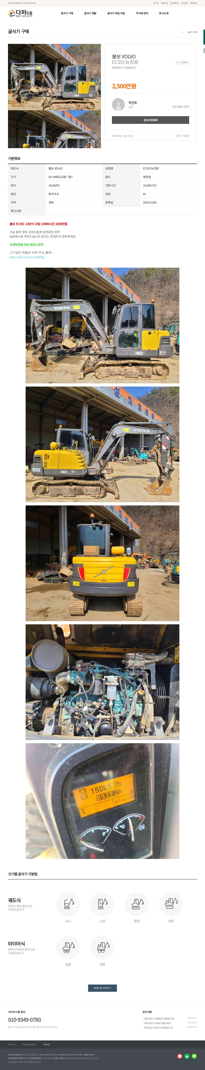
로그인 (156, 3)
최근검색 (184, 3)
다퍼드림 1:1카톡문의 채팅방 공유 (159, 1018)
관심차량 (193, 3)
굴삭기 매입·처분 (116, 13)
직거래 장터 (142, 13)
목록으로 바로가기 (102, 988)
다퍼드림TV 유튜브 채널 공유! (157, 1023)
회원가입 (164, 3)
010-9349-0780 (24, 1019)
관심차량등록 (151, 120)
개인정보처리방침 (29, 1044)
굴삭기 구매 (67, 13)
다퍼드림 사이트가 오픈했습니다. (158, 1027)
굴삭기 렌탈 (90, 13)
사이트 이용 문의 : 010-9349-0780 (21, 3)
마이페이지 (174, 3)
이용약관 (46, 1044)
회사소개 (163, 13)
